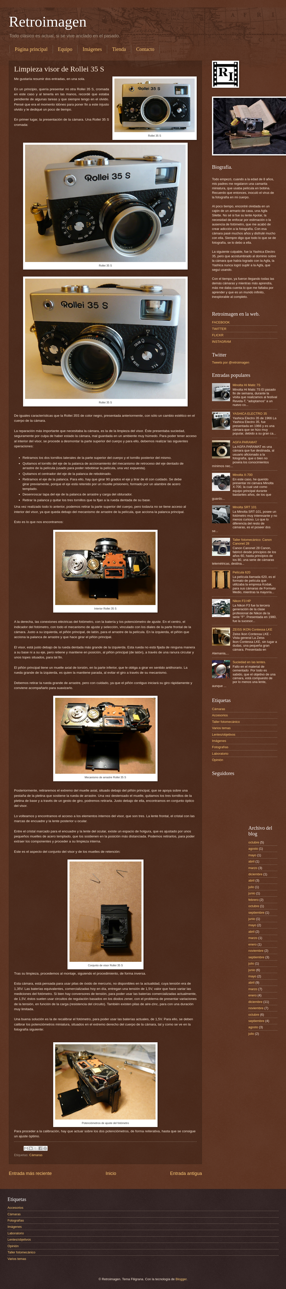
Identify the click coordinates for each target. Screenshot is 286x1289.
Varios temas (221, 728)
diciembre (255, 874)
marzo (252, 868)
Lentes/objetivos (223, 734)
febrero (253, 900)
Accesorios (220, 715)
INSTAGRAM (221, 341)
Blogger (181, 1279)
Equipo (65, 49)
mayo (252, 855)
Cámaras (35, 1155)
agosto (253, 848)
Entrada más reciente (30, 1173)
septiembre (256, 912)
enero (252, 944)
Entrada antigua (186, 1173)
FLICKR (218, 335)
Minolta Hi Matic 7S (246, 385)
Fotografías (220, 747)
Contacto (145, 49)
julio (251, 887)
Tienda (119, 49)
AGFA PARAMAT (245, 442)
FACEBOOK (221, 322)
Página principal (31, 49)
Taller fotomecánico (226, 722)
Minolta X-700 (242, 475)
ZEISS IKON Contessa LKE (252, 629)
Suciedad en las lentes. (249, 662)
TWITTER (219, 329)
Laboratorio (220, 753)
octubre (253, 842)
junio (251, 893)
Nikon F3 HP (242, 601)
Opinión (217, 760)
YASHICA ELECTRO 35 (250, 413)
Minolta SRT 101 (244, 507)
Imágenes (92, 49)
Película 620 (241, 572)
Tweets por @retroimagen (230, 362)
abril (251, 861)
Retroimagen (48, 21)
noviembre (255, 951)
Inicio (111, 1173)
